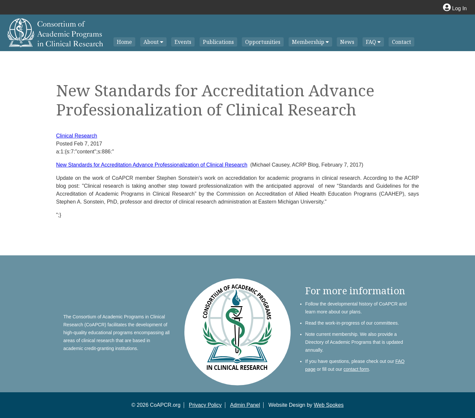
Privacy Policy (205, 405)
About (153, 42)
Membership (310, 42)
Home (124, 42)
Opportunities (262, 42)
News (347, 42)
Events (182, 42)
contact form (356, 369)
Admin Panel (245, 405)
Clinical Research (76, 136)
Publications (218, 42)
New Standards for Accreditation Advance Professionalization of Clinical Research (151, 165)
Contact (401, 42)
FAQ (373, 42)
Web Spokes (328, 405)
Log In (455, 8)
